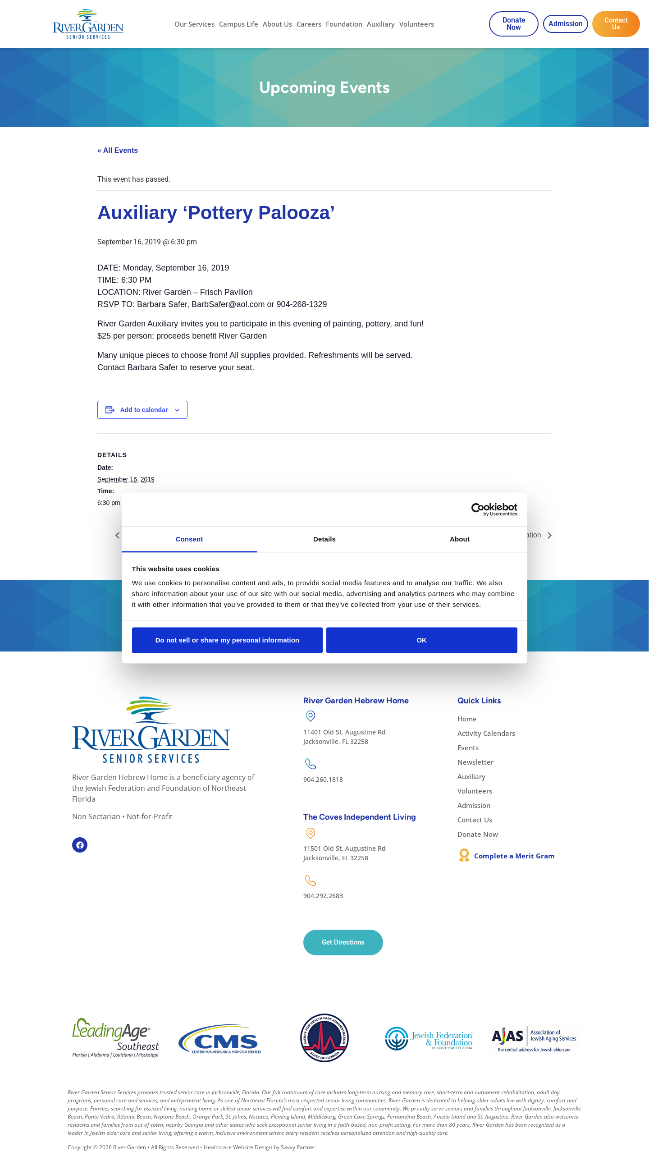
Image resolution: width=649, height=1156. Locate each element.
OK (421, 639)
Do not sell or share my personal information (227, 639)
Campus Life (238, 23)
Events (468, 747)
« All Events (117, 150)
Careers (309, 23)
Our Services (194, 23)
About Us (277, 23)
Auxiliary (381, 23)
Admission (473, 805)
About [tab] (460, 539)
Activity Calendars (486, 733)
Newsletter (475, 761)
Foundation (344, 23)
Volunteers (416, 23)
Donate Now (477, 834)
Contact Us (474, 819)
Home (467, 718)
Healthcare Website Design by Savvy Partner (259, 1147)
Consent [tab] (189, 539)
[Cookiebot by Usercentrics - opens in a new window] (478, 509)
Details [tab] (324, 539)
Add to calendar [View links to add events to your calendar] (144, 409)
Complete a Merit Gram (514, 855)
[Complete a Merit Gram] (464, 855)
